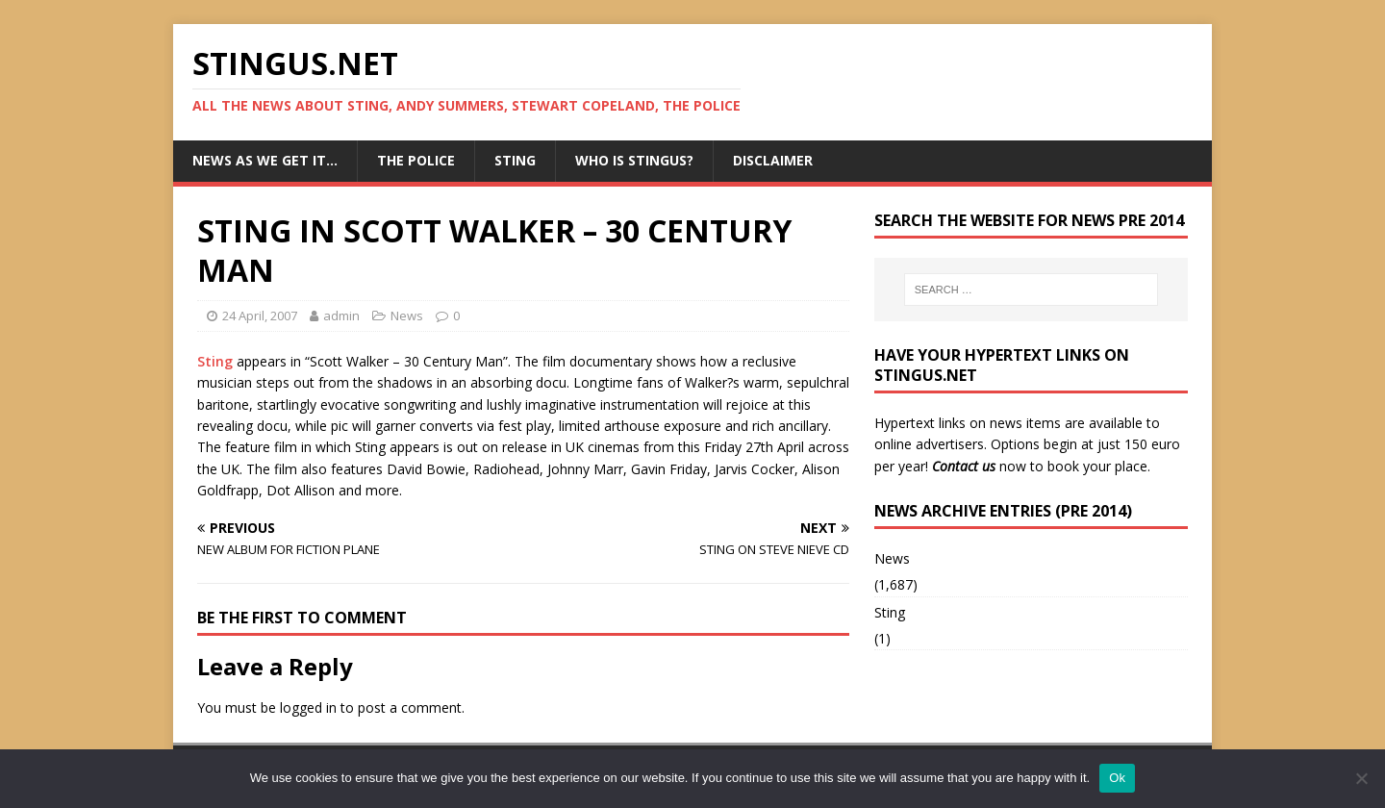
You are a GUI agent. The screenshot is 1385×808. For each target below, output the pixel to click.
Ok (1117, 777)
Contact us (963, 466)
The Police (416, 160)
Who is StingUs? (634, 160)
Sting (515, 160)
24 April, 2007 (259, 315)
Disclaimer (773, 160)
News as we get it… (265, 160)
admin (341, 315)
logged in (308, 707)
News (406, 315)
